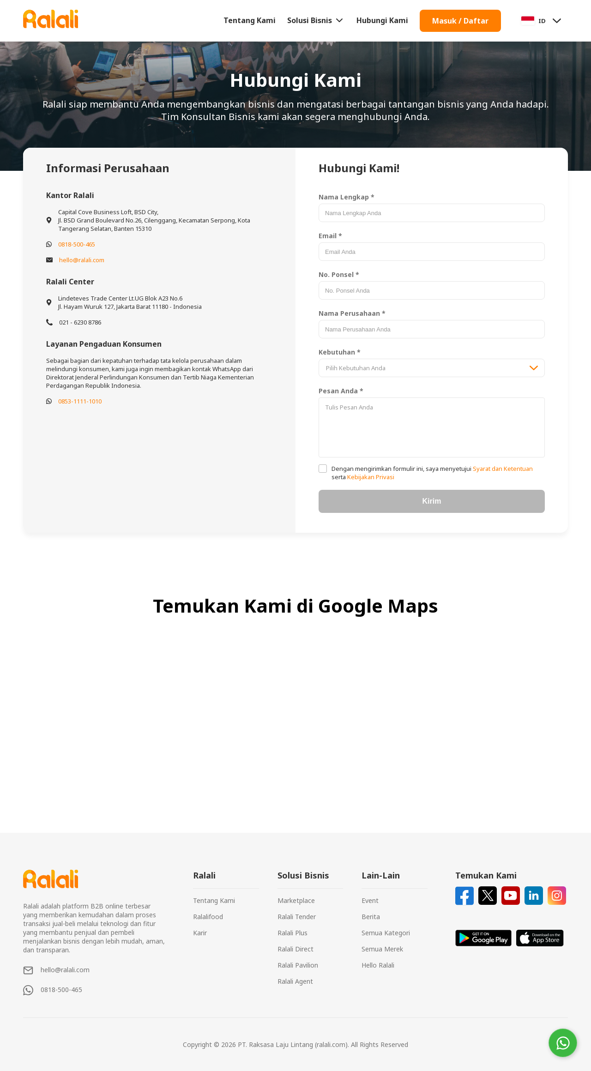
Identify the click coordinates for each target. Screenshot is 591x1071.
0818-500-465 (76, 244)
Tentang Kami (249, 20)
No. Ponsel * (339, 274)
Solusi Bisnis (316, 20)
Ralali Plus (292, 932)
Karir (200, 932)
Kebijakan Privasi (370, 477)
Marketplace (296, 900)
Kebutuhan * (340, 352)
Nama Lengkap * (346, 197)
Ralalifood (208, 916)
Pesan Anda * (341, 390)
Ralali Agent (295, 981)
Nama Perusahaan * (352, 313)
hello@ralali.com (81, 260)
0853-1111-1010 (80, 401)
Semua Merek (382, 949)
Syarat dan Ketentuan (502, 468)
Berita (371, 916)
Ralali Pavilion (297, 965)
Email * (330, 235)
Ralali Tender (296, 916)
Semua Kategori (386, 932)
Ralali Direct (295, 949)
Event (370, 900)
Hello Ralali (378, 965)
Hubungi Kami (382, 20)
